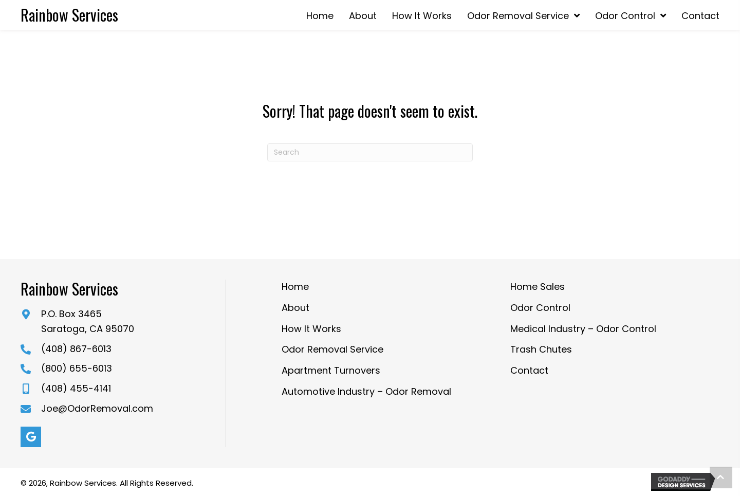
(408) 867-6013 (76, 348)
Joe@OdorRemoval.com (97, 408)
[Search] (370, 152)
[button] (31, 437)
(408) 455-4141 (76, 388)
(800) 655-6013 (76, 368)
